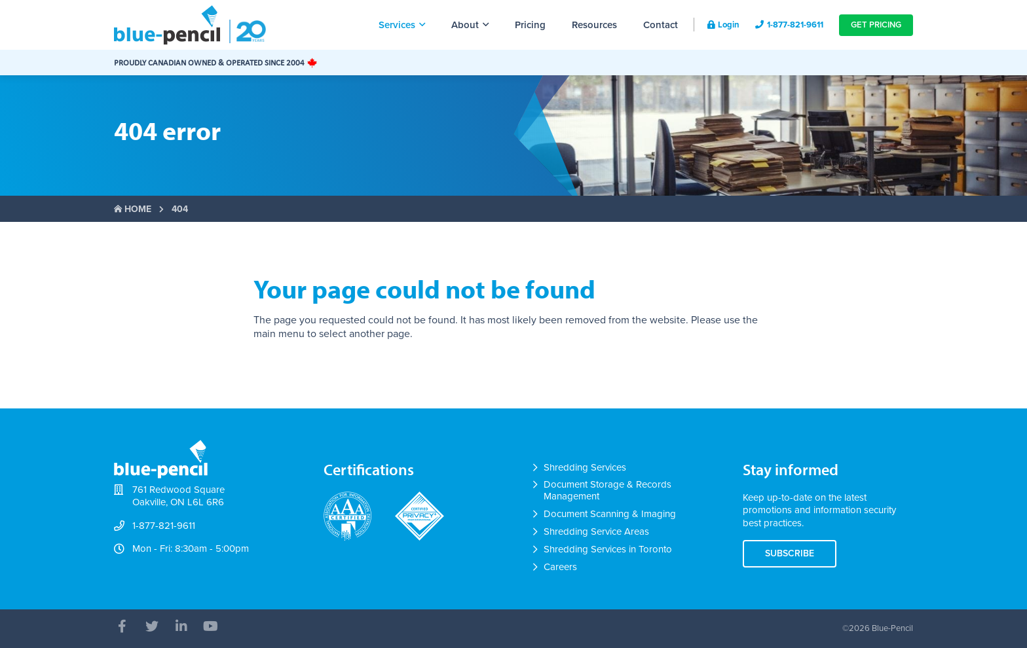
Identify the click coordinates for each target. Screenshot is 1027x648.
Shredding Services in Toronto (608, 549)
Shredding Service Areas (596, 531)
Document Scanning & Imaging (610, 514)
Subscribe (789, 553)
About (470, 25)
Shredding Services (585, 467)
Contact (660, 25)
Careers (560, 567)
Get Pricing (876, 25)
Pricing (530, 25)
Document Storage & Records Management (607, 490)
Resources (594, 25)
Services (402, 25)
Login (723, 25)
